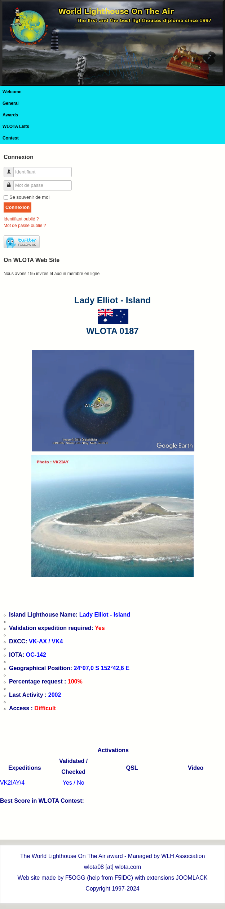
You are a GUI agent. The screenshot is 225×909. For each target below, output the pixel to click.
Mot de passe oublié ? (25, 225)
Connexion (17, 207)
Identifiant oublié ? (21, 219)
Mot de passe (11, 182)
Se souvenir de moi (29, 197)
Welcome (12, 91)
